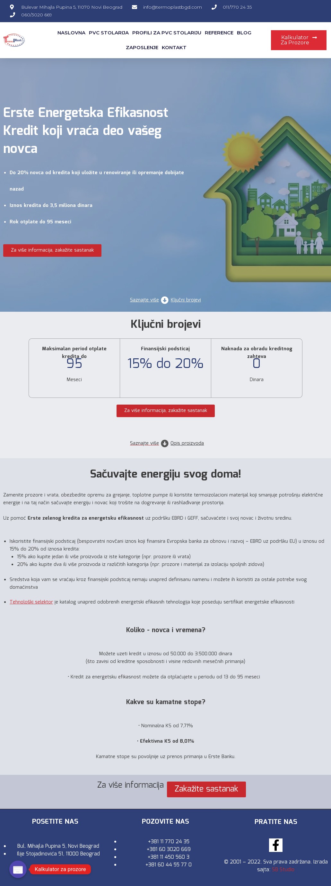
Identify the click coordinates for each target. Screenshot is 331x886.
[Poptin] (18, 869)
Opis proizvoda (187, 443)
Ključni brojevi (186, 300)
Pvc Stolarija (109, 33)
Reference (219, 33)
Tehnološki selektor (31, 602)
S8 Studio (283, 869)
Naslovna (71, 33)
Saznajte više (144, 300)
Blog (244, 33)
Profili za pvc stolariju (166, 33)
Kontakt (174, 47)
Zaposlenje (142, 47)
